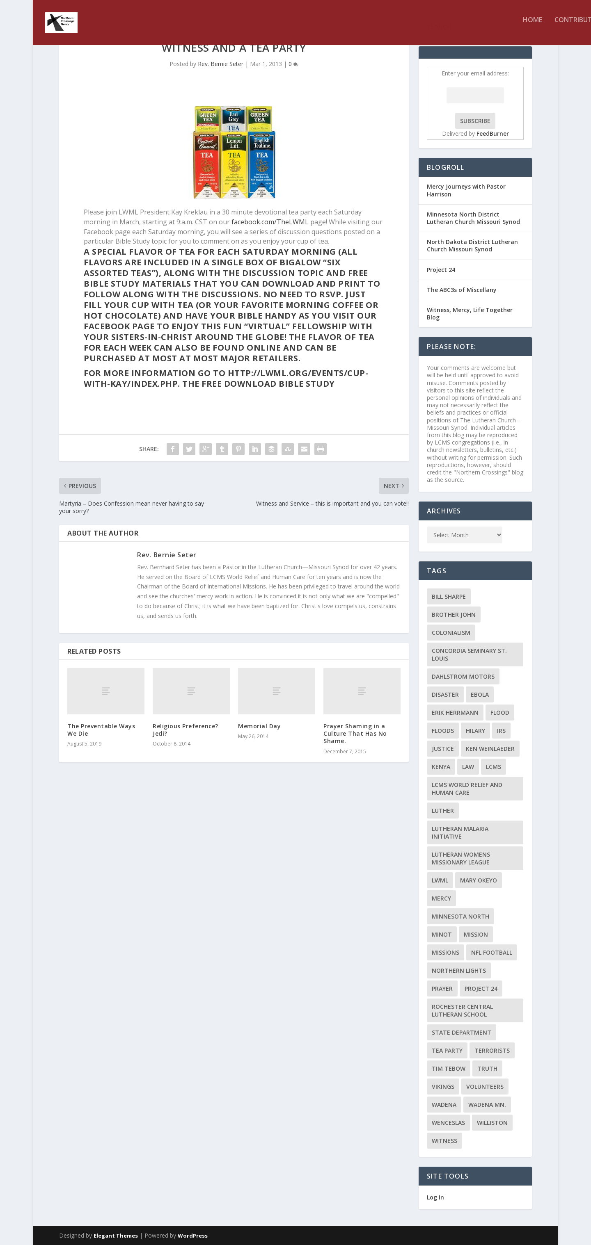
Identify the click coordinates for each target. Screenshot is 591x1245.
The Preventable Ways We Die (101, 729)
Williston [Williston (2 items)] (492, 1122)
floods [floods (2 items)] (443, 730)
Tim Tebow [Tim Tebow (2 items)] (448, 1068)
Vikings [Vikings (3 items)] (443, 1086)
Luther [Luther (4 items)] (443, 810)
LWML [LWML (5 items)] (440, 880)
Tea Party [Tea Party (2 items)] (447, 1050)
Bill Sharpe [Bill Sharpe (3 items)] (449, 596)
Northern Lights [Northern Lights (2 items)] (459, 970)
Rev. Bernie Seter (220, 64)
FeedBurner (492, 133)
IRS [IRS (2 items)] (501, 730)
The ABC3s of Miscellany (462, 290)
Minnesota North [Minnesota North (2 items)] (460, 916)
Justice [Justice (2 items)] (443, 748)
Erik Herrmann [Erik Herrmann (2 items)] (455, 712)
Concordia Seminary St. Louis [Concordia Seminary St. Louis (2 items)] (469, 654)
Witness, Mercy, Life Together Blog (470, 313)
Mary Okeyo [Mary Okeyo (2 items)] (478, 880)
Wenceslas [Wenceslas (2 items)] (448, 1122)
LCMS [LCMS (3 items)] (493, 767)
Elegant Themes (116, 1235)
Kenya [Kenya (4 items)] (441, 767)
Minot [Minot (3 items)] (442, 934)
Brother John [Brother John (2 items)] (454, 614)
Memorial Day (259, 726)
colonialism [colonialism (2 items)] (451, 632)
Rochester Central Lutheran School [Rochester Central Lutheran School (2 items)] (462, 1010)
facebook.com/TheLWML (270, 221)
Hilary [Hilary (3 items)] (475, 730)
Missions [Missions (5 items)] (445, 952)
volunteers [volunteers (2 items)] (485, 1086)
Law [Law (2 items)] (468, 767)
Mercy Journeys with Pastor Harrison (466, 190)
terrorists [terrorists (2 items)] (492, 1050)
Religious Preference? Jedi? (185, 729)
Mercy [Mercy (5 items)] (441, 898)
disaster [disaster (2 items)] (445, 694)
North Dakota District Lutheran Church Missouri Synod (472, 245)
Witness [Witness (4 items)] (444, 1141)
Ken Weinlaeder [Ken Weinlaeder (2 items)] (490, 748)
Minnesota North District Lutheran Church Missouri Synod (473, 218)
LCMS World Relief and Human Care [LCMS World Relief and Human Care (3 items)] (467, 788)
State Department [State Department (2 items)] (461, 1032)
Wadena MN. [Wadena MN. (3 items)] (487, 1104)
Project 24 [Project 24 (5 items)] (481, 988)
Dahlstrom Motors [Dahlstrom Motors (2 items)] (463, 676)
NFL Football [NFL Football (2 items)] (491, 952)
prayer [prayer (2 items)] (442, 988)
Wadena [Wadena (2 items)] (444, 1104)
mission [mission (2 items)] (476, 934)
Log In (435, 1197)
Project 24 (441, 270)
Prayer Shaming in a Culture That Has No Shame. (355, 733)
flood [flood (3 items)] (499, 712)
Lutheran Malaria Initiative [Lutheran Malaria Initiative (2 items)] (460, 832)
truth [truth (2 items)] (487, 1068)
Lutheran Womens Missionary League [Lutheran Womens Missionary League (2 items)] (461, 858)
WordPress (193, 1235)
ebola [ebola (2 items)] (480, 694)
